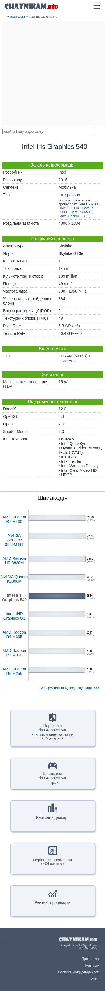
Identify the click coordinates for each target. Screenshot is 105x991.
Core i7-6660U (69, 216)
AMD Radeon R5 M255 (14, 671)
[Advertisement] (52, 73)
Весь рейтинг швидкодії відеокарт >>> (69, 688)
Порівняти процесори (52, 855)
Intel (62, 172)
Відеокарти (17, 16)
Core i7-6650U (81, 212)
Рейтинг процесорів (52, 896)
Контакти (92, 966)
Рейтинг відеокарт (52, 811)
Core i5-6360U (69, 208)
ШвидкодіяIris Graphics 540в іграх (52, 773)
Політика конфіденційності (78, 972)
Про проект (90, 959)
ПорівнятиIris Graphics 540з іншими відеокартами (52, 726)
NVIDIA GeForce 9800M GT (14, 540)
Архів (95, 979)
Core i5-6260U (89, 204)
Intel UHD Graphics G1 (14, 615)
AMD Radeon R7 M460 (14, 519)
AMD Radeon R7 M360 (14, 652)
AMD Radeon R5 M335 (14, 634)
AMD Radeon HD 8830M (14, 560)
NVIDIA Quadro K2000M (14, 579)
